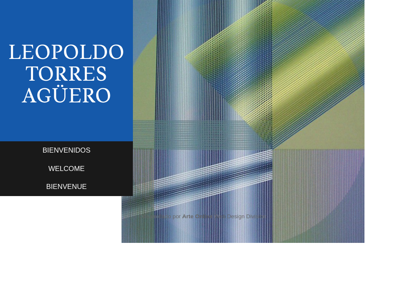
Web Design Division (224, 216)
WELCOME (66, 169)
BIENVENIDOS (67, 150)
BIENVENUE (66, 187)
